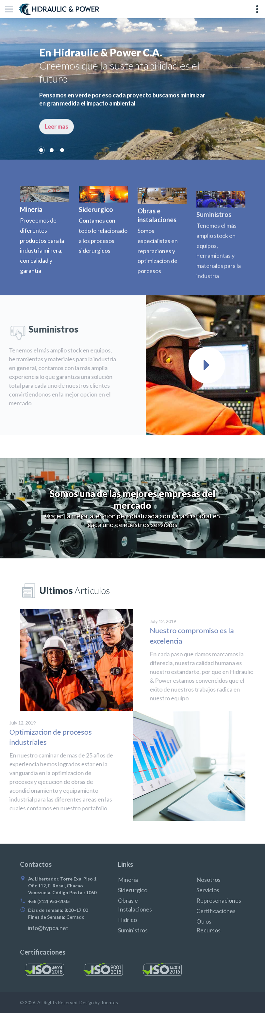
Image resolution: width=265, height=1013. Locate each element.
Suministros (133, 930)
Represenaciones (218, 900)
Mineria (128, 879)
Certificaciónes (216, 910)
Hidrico (127, 919)
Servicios (207, 890)
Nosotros (208, 879)
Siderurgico (132, 890)
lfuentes (109, 1002)
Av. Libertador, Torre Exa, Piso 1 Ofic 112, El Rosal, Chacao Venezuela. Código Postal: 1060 (62, 885)
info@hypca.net (48, 927)
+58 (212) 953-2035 (49, 901)
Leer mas (56, 139)
